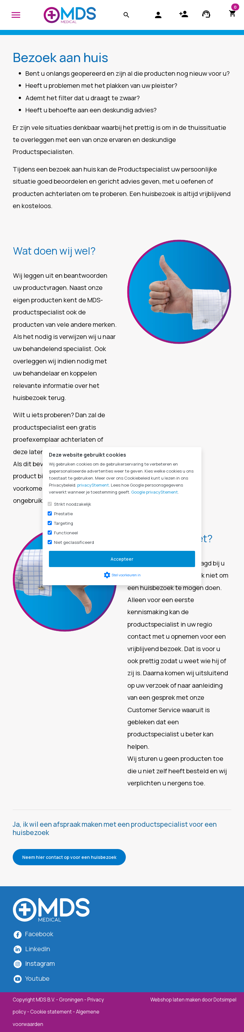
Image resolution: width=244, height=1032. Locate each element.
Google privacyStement (154, 492)
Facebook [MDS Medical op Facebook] (39, 934)
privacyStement (93, 485)
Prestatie (63, 513)
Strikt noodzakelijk (72, 504)
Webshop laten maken (176, 999)
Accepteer (122, 559)
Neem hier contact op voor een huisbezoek (69, 857)
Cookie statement (51, 1011)
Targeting (63, 523)
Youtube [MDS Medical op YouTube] (37, 978)
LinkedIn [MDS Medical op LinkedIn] (37, 948)
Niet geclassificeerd (74, 542)
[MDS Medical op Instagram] (40, 963)
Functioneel (66, 533)
